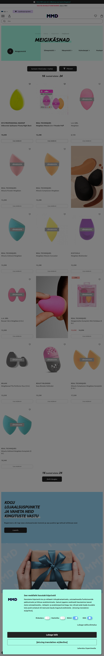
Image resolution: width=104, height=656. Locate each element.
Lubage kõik (52, 635)
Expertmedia (91, 648)
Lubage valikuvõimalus (87, 625)
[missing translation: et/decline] (52, 642)
